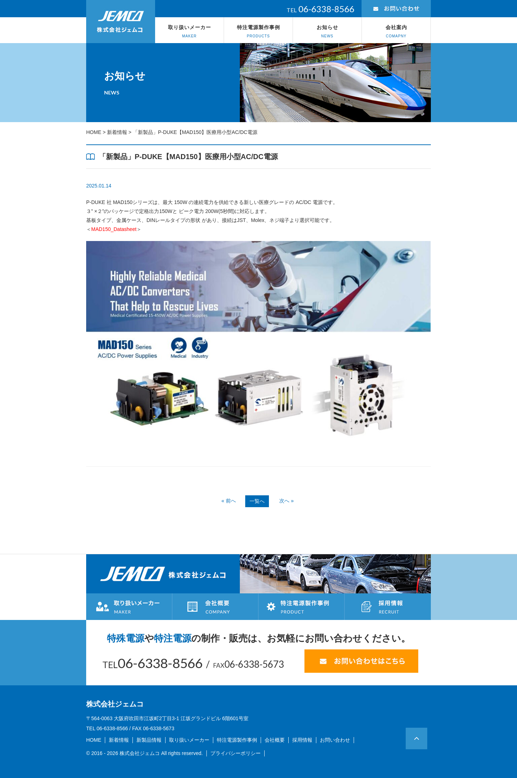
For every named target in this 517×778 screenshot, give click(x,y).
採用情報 (302, 740)
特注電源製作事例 (258, 31)
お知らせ (327, 31)
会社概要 (275, 740)
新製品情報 (149, 740)
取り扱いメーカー (189, 31)
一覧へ (257, 501)
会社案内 (396, 31)
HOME (93, 132)
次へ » (286, 501)
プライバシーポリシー (235, 753)
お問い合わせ (335, 740)
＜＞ (113, 229)
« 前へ (229, 501)
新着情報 (117, 132)
